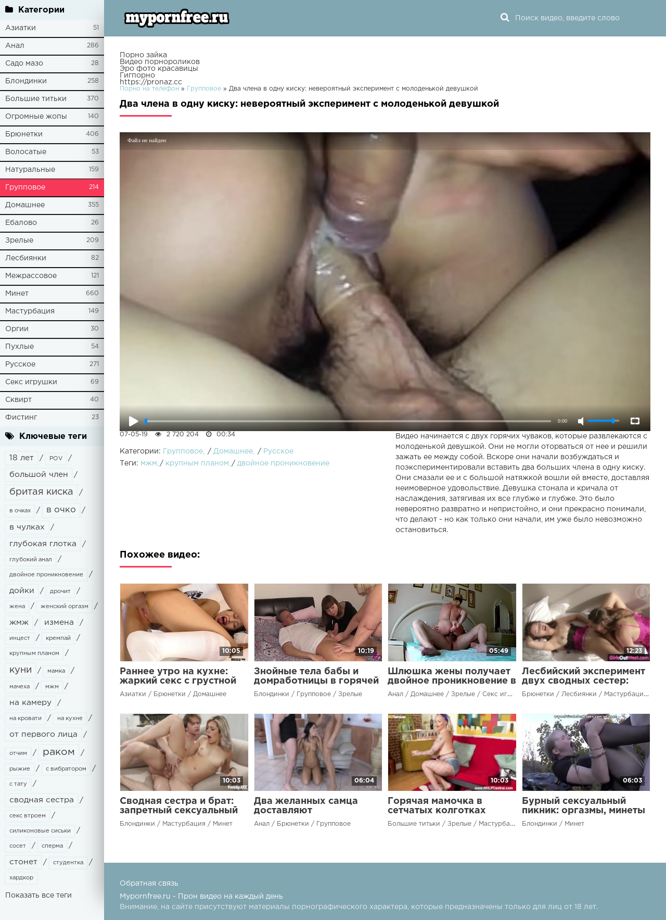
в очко (61, 510)
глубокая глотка (42, 543)
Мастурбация (30, 311)
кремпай (58, 638)
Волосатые (25, 152)
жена (17, 606)
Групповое (25, 187)
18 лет (21, 458)
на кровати (25, 718)
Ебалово (21, 223)
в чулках (27, 527)
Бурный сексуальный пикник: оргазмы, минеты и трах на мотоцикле (583, 810)
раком (59, 752)
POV (55, 458)
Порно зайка (143, 55)
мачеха (19, 686)
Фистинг (21, 417)
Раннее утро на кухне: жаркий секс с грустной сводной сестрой (178, 681)
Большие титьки (36, 99)
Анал (14, 46)
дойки (21, 590)
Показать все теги (38, 895)
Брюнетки (24, 134)
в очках (20, 510)
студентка (68, 862)
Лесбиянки (25, 258)
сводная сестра (41, 800)
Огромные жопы (36, 117)
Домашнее (25, 205)
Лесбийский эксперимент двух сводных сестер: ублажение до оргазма (583, 681)
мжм (52, 686)
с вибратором (66, 769)
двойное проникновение (46, 574)
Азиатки (20, 28)
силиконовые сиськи (40, 831)
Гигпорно (137, 75)
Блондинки (26, 81)
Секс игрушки (31, 382)
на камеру (30, 702)
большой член (38, 474)
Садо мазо (24, 63)
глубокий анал (30, 559)
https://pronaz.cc (151, 82)
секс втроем (27, 815)
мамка (56, 671)
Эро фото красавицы (159, 69)
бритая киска (41, 492)
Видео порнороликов (160, 62)
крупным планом (34, 653)
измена (59, 622)
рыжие (19, 769)
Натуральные (30, 170)
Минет (17, 294)
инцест (19, 638)
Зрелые (19, 240)
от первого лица (43, 734)
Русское (20, 364)
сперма (52, 846)
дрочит (60, 591)
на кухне (70, 718)
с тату (18, 784)
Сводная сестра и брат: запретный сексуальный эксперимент (179, 810)
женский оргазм (64, 606)
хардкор (21, 877)
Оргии (17, 329)
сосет (17, 846)
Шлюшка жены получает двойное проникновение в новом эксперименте (452, 681)
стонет (23, 862)
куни (20, 670)
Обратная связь (149, 883)
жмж (19, 622)
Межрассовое (31, 276)
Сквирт (18, 400)
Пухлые (19, 347)
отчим (18, 753)
